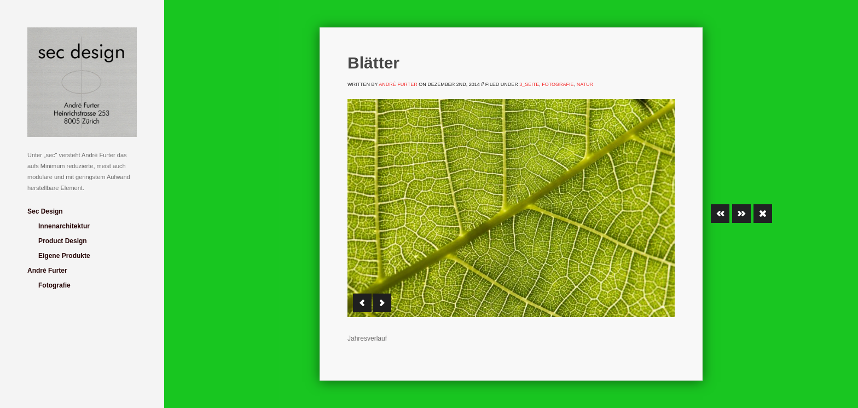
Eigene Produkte (64, 256)
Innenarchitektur (64, 226)
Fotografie (54, 285)
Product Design (62, 241)
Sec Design (45, 211)
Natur (585, 84)
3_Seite (529, 84)
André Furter (47, 270)
